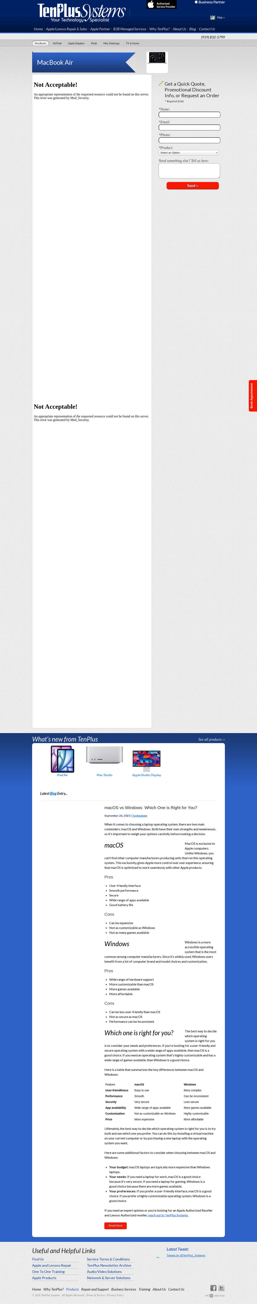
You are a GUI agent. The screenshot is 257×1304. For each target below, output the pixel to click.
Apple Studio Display (146, 775)
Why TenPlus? (159, 29)
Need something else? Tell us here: (184, 161)
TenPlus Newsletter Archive (109, 1265)
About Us (179, 29)
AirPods (57, 43)
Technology (139, 815)
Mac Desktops (111, 43)
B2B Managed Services (129, 29)
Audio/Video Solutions (104, 1271)
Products (72, 1289)
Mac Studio (104, 775)
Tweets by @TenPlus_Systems (186, 1255)
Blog (192, 29)
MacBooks (40, 43)
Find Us (38, 1259)
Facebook (213, 1288)
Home (38, 29)
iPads (94, 43)
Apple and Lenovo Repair (51, 1265)
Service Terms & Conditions (108, 1259)
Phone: (165, 135)
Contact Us (207, 29)
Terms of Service (95, 1295)
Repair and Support (95, 1289)
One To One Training (48, 1271)
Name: (164, 109)
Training (144, 1289)
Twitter (221, 1288)
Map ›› (221, 17)
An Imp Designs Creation (215, 1295)
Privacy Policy (115, 1295)
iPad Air (62, 775)
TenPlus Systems (84, 12)
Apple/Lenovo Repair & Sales (66, 29)
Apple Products (44, 1278)
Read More (115, 1225)
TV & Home (132, 43)
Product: (166, 148)
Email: (164, 122)
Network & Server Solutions (109, 1278)
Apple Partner (100, 29)
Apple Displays (76, 43)
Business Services (123, 1289)
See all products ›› (211, 739)
